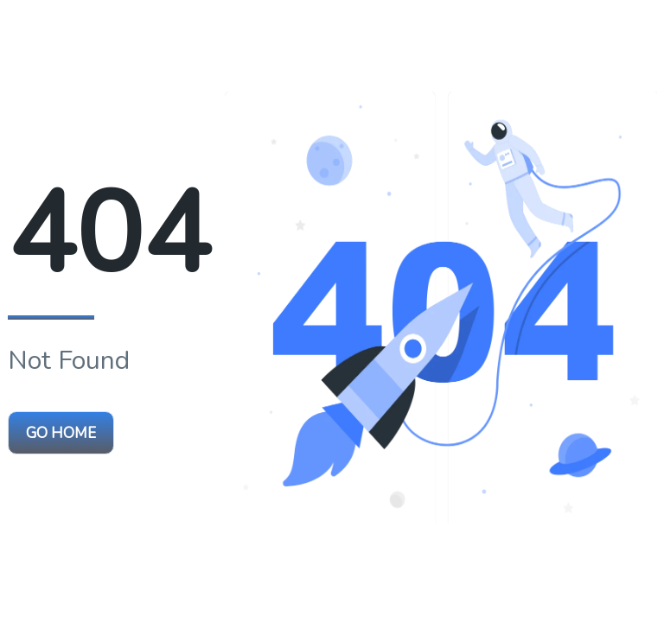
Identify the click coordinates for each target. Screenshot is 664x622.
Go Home (61, 433)
